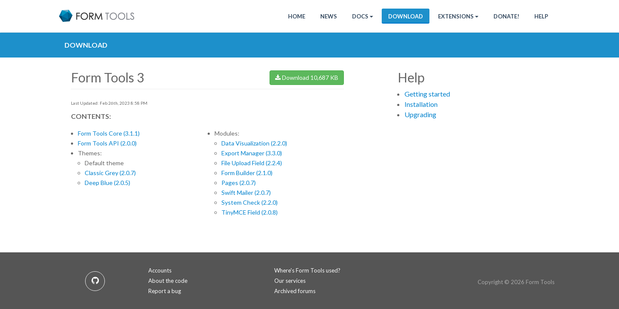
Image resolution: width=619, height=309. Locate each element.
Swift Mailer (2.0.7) (246, 192)
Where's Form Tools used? (307, 270)
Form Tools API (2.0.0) (107, 143)
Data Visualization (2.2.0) (254, 143)
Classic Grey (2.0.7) (110, 172)
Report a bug (164, 291)
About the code (167, 280)
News (328, 16)
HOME (296, 16)
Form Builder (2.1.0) (247, 172)
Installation (421, 104)
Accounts (160, 270)
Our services (290, 280)
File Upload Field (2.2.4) (251, 163)
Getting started (427, 94)
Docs (362, 16)
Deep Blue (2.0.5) (107, 182)
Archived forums (295, 291)
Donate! (506, 16)
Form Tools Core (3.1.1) (109, 133)
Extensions (458, 16)
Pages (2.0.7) (238, 182)
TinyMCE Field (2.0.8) (249, 212)
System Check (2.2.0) (249, 202)
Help (541, 16)
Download (405, 16)
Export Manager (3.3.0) (251, 153)
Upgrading (420, 114)
